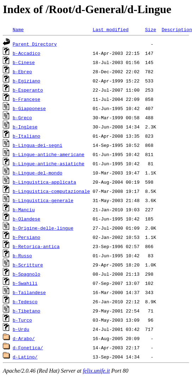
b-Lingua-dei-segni (37, 145)
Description (177, 29)
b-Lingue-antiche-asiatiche (49, 163)
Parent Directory (35, 44)
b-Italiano (26, 136)
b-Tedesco (25, 301)
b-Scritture (28, 265)
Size (150, 29)
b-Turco (22, 320)
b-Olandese (26, 219)
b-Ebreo (22, 71)
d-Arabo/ (24, 338)
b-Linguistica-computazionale (51, 191)
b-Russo (22, 255)
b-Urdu (21, 329)
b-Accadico (26, 53)
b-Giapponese (29, 108)
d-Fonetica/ (28, 347)
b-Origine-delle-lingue (43, 228)
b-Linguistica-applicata (44, 182)
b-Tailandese (29, 292)
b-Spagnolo (26, 274)
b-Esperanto (28, 90)
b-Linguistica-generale (43, 200)
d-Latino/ (25, 357)
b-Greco (22, 117)
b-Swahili (25, 283)
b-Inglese (25, 127)
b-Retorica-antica (36, 246)
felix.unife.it (96, 371)
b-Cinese (24, 62)
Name (18, 29)
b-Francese (26, 99)
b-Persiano (26, 237)
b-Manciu (24, 209)
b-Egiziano (26, 81)
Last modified (110, 29)
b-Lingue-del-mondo (37, 173)
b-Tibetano (26, 311)
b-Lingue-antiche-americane (49, 154)
